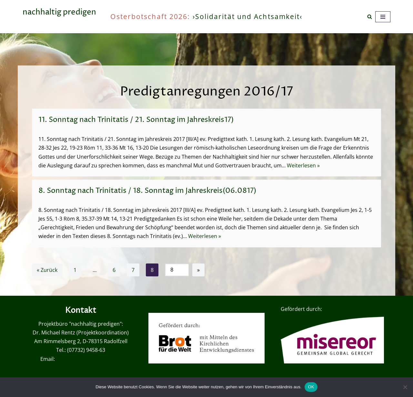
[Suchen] (369, 16)
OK (311, 386)
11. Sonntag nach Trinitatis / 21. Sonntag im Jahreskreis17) (136, 120)
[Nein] (405, 387)
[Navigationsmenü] (382, 16)
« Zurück (47, 269)
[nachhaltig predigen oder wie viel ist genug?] (59, 16)
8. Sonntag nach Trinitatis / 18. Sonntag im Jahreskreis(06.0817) (147, 191)
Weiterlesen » (303, 165)
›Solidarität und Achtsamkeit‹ (248, 16)
